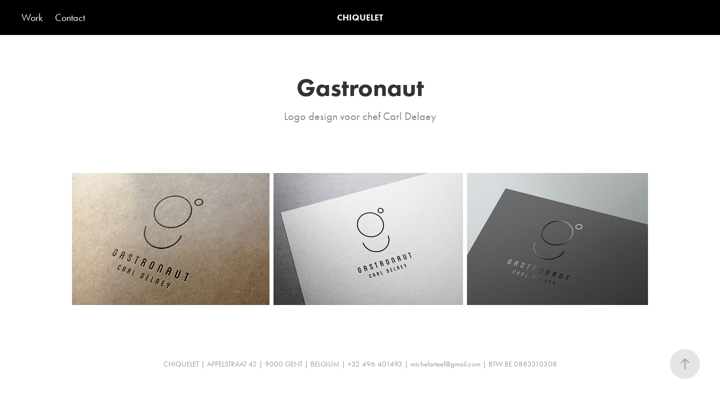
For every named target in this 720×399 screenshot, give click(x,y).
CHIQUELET (360, 17)
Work (32, 18)
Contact (70, 18)
